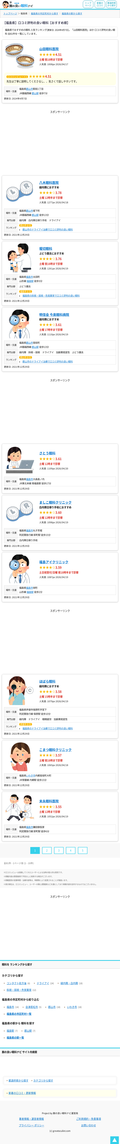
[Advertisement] (60, 141)
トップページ (88, 4)
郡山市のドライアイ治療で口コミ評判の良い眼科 (47, 229)
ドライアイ (43, 983)
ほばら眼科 (47, 681)
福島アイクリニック (53, 562)
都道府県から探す (111, 4)
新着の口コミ (100, 4)
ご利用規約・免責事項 (88, 1119)
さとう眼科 (47, 453)
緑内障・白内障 (69, 983)
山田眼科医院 (49, 49)
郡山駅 (35, 93)
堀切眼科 (45, 248)
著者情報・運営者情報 (31, 1119)
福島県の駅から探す (72, 13)
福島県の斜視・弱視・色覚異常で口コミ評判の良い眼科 (51, 295)
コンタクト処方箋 (16, 983)
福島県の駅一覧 (15, 1037)
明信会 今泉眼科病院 (54, 314)
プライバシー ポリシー (31, 1125)
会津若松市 (32, 1007)
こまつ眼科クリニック (55, 749)
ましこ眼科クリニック (55, 502)
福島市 (29, 277)
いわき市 (30, 775)
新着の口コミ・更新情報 (22, 1093)
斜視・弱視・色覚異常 (19, 990)
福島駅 (30, 281)
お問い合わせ (88, 1125)
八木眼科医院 (49, 182)
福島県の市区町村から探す (44, 13)
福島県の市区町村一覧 (19, 1014)
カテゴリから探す (43, 1080)
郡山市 (29, 89)
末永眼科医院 (49, 801)
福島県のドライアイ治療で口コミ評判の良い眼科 (47, 728)
